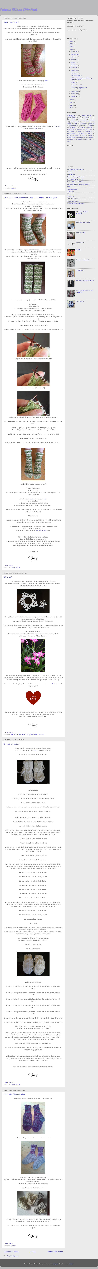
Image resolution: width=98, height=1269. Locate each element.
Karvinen (70, 172)
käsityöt (13, 188)
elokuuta (74, 62)
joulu (79, 131)
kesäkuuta (74, 67)
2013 (71, 49)
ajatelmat (91, 125)
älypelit (69, 141)
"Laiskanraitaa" (80, 232)
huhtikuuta (74, 73)
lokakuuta (74, 57)
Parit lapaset (79, 270)
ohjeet (18, 567)
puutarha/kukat (72, 118)
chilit (76, 124)
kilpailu (91, 137)
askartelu (82, 127)
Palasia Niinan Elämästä (18, 9)
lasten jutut (89, 129)
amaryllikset (73, 127)
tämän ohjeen (41, 530)
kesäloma (79, 129)
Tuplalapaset (80, 301)
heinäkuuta (74, 65)
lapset (90, 135)
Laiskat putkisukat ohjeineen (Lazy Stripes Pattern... (81, 78)
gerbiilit (69, 135)
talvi (91, 139)
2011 (71, 102)
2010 (71, 105)
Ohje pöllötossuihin (11, 744)
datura (90, 127)
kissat (76, 135)
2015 (71, 44)
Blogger (71, 1264)
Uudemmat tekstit (11, 1252)
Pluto (69, 186)
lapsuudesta (70, 139)
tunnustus (41, 734)
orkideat (34, 734)
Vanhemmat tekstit (55, 1252)
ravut (85, 137)
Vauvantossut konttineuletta (75, 203)
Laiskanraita (71, 174)
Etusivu (33, 1252)
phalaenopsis (71, 137)
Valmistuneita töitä (11, 22)
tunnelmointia (71, 133)
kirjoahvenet (88, 131)
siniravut (91, 124)
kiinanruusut (71, 120)
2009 (71, 108)
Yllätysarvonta (80, 242)
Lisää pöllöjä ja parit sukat (14, 1094)
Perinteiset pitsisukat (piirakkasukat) (78, 184)
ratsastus (79, 137)
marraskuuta (75, 54)
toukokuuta (74, 70)
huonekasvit (22, 734)
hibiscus (83, 124)
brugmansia (70, 131)
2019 (71, 41)
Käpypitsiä (8, 577)
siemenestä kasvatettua (86, 120)
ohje (36, 128)
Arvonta (78, 249)
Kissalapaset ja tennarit (83, 222)
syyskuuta (74, 59)
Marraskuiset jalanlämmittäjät (85, 280)
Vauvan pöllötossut (73, 201)
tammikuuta (75, 96)
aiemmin (57, 126)
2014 (71, 46)
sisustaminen (87, 122)
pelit (86, 139)
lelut (83, 135)
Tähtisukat (70, 196)
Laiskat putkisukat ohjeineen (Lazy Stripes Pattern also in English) (30, 198)
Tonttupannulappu (72, 189)
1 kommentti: (9, 565)
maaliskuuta (75, 91)
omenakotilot (79, 139)
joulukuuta (74, 51)
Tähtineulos (71, 194)
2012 (71, 100)
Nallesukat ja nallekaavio (75, 181)
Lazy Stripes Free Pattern (75, 179)
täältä (46, 80)
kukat (87, 118)
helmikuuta (74, 94)
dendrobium (14, 734)
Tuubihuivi (70, 191)
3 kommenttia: (9, 186)
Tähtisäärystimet (72, 198)
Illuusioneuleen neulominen (75, 169)
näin (31, 499)
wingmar (55, 1264)
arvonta (90, 133)
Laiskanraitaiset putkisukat (75, 177)
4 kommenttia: (9, 1082)
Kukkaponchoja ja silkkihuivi (84, 260)
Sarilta (54, 684)
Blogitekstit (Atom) (12, 1256)
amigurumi (73, 125)
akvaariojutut (75, 122)
